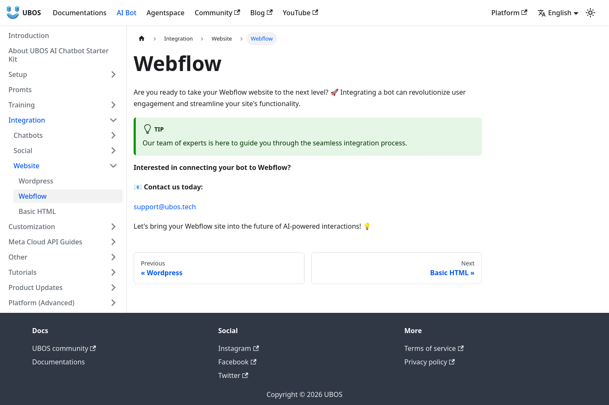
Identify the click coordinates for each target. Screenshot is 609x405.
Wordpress (36, 181)
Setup (17, 74)
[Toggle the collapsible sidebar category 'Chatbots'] (113, 135)
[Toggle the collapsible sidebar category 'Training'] (113, 105)
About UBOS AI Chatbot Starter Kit (58, 55)
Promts (20, 89)
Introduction (28, 35)
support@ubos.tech (165, 206)
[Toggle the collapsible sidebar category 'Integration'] (113, 120)
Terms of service (434, 348)
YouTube (300, 12)
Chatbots (28, 135)
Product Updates (35, 287)
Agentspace (166, 12)
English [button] (554, 12)
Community (217, 12)
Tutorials (22, 272)
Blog (261, 12)
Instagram (238, 348)
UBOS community (64, 348)
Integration (26, 120)
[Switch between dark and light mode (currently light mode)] (590, 12)
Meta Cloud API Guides (45, 241)
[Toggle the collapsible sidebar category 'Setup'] (113, 74)
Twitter (233, 375)
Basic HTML (37, 211)
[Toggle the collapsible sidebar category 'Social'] (113, 150)
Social (23, 150)
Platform (509, 12)
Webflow (33, 196)
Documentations (80, 12)
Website (26, 165)
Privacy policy (429, 362)
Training (21, 104)
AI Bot (127, 12)
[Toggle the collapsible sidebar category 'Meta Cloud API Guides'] (113, 242)
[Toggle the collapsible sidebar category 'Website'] (113, 165)
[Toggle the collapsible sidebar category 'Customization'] (113, 226)
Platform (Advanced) (41, 302)
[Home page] (142, 38)
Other (17, 257)
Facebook (237, 362)
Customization (31, 226)
